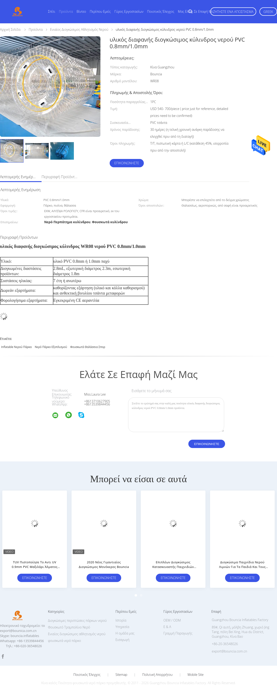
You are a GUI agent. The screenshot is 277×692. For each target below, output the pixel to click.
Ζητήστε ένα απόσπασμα (233, 11)
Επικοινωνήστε (126, 163)
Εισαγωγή (122, 639)
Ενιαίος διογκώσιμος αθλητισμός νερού (77, 634)
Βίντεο (81, 11)
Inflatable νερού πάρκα (16, 347)
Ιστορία (120, 620)
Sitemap (121, 674)
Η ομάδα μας (124, 633)
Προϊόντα (66, 11)
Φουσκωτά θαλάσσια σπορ (87, 347)
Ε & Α (167, 627)
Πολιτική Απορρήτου (157, 674)
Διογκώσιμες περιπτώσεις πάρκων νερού (77, 620)
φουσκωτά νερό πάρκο (64, 640)
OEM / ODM (172, 620)
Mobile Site (196, 674)
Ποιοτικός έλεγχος (160, 11)
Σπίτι (51, 11)
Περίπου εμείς (100, 11)
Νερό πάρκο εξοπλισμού (51, 347)
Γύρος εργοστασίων (129, 11)
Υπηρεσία (122, 627)
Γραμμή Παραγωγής (177, 633)
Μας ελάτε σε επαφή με (195, 11)
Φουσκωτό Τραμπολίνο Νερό (69, 627)
